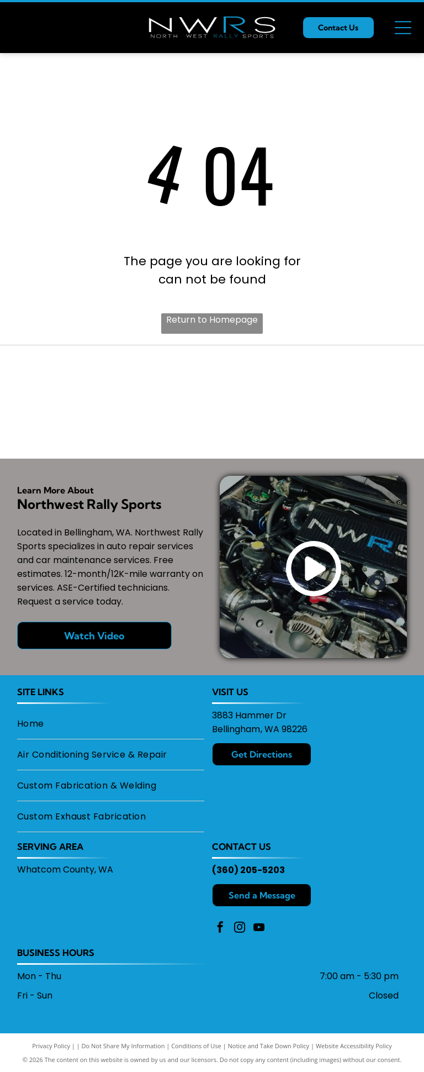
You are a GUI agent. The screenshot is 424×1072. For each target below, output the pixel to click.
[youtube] (259, 928)
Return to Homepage (212, 319)
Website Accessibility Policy (354, 1046)
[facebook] (220, 928)
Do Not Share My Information (123, 1046)
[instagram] (239, 928)
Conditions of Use (196, 1046)
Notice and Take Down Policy (269, 1046)
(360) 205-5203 (248, 870)
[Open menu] (403, 27)
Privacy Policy (51, 1046)
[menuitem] (110, 723)
